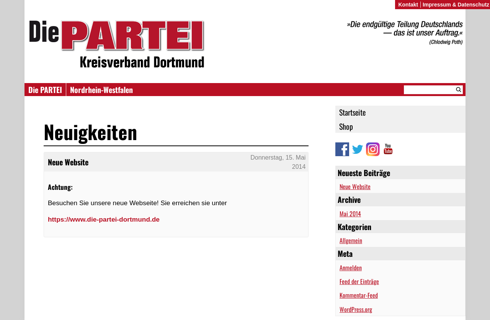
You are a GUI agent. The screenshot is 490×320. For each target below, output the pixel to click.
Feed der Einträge (359, 281)
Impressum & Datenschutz (456, 5)
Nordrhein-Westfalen (101, 89)
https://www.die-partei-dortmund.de (104, 219)
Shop (346, 126)
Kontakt (408, 5)
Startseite (352, 112)
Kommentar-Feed (359, 295)
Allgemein (351, 240)
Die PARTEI (45, 89)
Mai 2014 (350, 213)
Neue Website (355, 186)
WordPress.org (356, 309)
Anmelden (351, 267)
